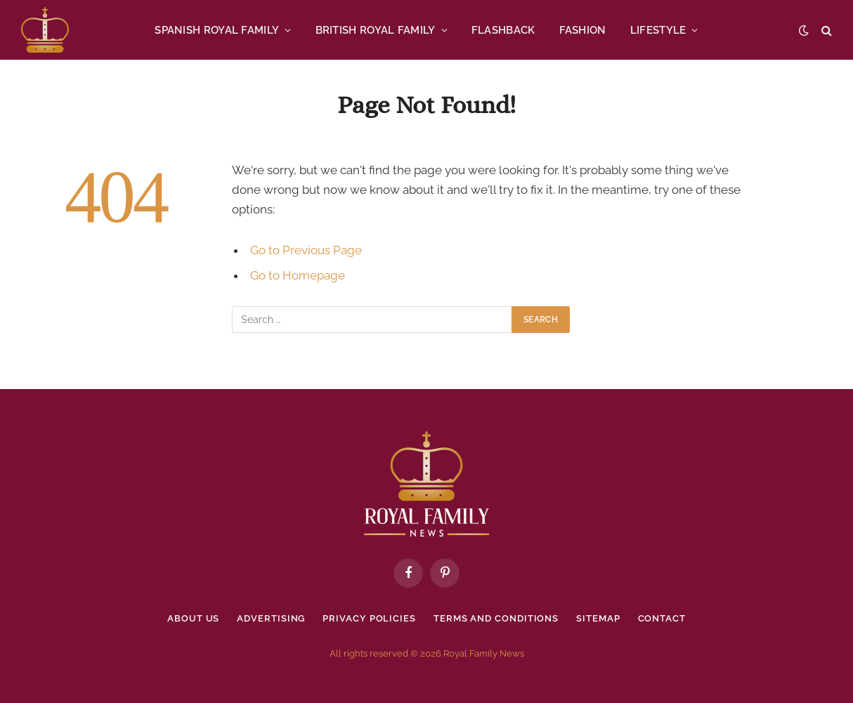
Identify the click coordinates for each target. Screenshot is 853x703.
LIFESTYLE (658, 30)
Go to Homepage (297, 275)
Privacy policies (369, 618)
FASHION (582, 30)
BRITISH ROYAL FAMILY (375, 30)
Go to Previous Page (306, 250)
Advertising (271, 618)
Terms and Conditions (496, 618)
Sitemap (598, 618)
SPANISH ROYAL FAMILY (217, 30)
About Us (193, 618)
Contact (662, 618)
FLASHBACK (503, 30)
